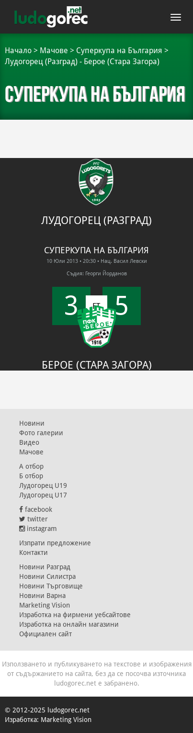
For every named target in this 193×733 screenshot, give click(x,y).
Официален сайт (45, 634)
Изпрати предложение (55, 543)
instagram (38, 528)
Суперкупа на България (119, 50)
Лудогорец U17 (43, 495)
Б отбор (31, 476)
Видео (29, 442)
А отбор (31, 466)
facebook (35, 509)
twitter (33, 519)
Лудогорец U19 (43, 485)
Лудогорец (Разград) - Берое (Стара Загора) (82, 61)
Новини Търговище (51, 586)
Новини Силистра (47, 576)
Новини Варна (42, 595)
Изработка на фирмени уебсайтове (75, 615)
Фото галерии (41, 433)
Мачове (54, 50)
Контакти (33, 552)
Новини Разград (44, 567)
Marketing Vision (44, 605)
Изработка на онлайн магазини (69, 624)
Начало (18, 50)
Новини (32, 423)
